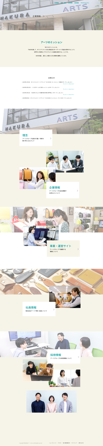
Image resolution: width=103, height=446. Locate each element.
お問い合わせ (81, 442)
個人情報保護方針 (66, 442)
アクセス (59, 442)
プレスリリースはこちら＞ (68, 84)
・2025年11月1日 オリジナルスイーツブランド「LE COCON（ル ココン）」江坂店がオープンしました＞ (46, 82)
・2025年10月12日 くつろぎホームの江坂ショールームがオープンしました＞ (40, 87)
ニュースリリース (52, 442)
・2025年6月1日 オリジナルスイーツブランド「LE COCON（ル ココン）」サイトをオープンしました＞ (46, 98)
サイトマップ (74, 442)
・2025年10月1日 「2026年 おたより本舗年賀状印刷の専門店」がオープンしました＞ (42, 93)
